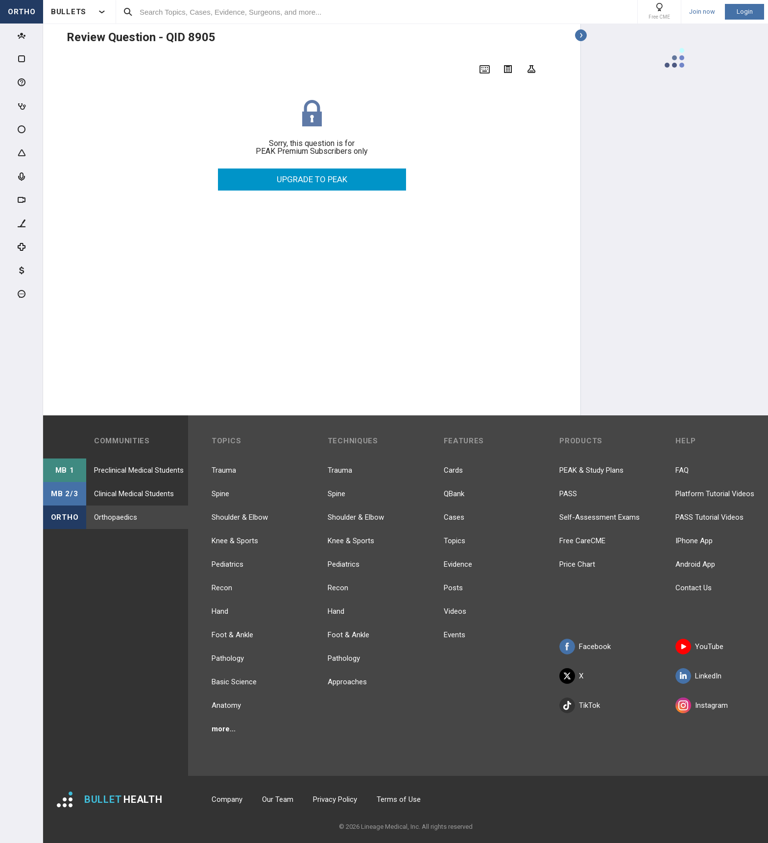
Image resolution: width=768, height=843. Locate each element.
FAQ (682, 470)
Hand (220, 611)
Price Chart (577, 564)
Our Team (277, 799)
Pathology (228, 658)
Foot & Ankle (232, 634)
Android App (695, 564)
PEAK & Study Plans (591, 470)
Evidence (458, 564)
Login (745, 11)
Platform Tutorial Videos (714, 493)
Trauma (224, 470)
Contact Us (693, 587)
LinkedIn (698, 676)
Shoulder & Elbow (240, 517)
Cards (453, 470)
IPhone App (694, 540)
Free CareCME (582, 540)
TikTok (579, 705)
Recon (222, 587)
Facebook (585, 646)
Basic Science (234, 681)
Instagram (701, 705)
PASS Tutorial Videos (709, 517)
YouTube (699, 646)
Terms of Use (399, 799)
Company (227, 799)
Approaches (347, 681)
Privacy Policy (335, 799)
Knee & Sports (235, 540)
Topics (454, 540)
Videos (455, 611)
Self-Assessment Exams (599, 517)
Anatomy (226, 705)
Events (454, 634)
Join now (702, 11)
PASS (568, 493)
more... (224, 728)
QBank (454, 493)
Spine (220, 493)
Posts (453, 587)
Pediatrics (227, 564)
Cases (454, 517)
